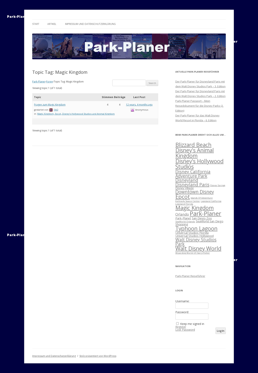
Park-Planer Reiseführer (190, 276)
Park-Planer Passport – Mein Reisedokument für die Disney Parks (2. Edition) (199, 105)
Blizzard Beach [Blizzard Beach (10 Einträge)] (193, 144)
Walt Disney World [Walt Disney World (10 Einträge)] (198, 248)
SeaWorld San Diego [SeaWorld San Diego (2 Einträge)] (209, 221)
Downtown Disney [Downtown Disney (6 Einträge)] (194, 192)
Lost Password (185, 329)
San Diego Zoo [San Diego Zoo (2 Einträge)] (202, 218)
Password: (182, 312)
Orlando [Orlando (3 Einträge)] (182, 214)
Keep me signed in (192, 323)
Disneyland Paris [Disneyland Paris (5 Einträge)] (192, 184)
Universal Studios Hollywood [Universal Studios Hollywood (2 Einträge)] (194, 236)
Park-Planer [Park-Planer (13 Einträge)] (205, 213)
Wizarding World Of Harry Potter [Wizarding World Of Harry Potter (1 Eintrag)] (192, 252)
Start (35, 24)
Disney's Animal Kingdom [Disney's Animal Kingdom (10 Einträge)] (194, 152)
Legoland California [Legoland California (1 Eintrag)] (211, 201)
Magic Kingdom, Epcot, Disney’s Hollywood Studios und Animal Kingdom (76, 113)
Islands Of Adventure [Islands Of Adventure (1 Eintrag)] (202, 198)
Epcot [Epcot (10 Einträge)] (182, 196)
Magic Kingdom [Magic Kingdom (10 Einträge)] (194, 207)
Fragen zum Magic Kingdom (50, 104)
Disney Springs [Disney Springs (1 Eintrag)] (217, 185)
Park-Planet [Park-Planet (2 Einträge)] (183, 218)
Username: (182, 301)
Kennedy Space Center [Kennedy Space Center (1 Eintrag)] (187, 201)
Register (180, 326)
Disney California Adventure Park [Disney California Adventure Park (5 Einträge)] (192, 174)
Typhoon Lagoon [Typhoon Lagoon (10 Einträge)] (196, 228)
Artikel (51, 24)
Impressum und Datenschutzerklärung (90, 24)
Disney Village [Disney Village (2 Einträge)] (184, 188)
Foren (49, 81)
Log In (220, 331)
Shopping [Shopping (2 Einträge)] (181, 224)
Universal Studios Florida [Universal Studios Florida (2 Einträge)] (192, 233)
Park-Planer (38, 81)
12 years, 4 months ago (139, 104)
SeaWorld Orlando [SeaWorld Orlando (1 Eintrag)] (185, 221)
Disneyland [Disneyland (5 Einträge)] (186, 180)
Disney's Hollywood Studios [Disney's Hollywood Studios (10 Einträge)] (199, 163)
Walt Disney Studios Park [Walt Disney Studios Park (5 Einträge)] (195, 242)
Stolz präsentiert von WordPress (97, 356)
